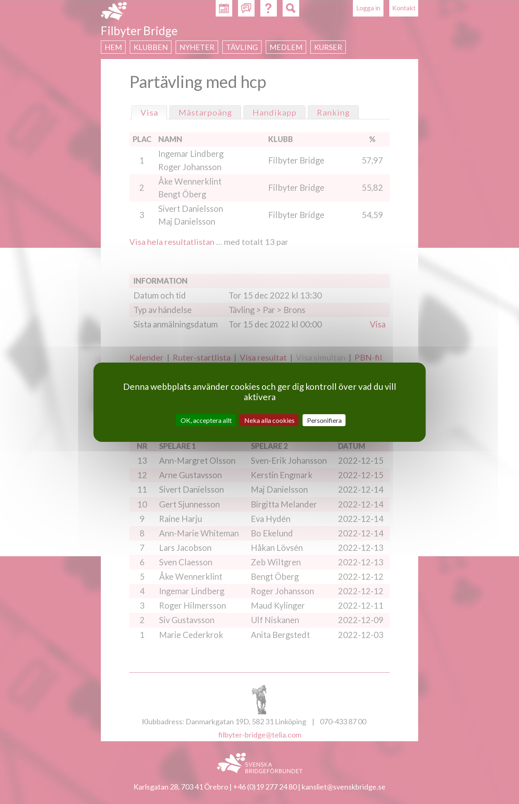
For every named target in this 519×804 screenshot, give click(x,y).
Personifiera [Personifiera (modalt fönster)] (324, 420)
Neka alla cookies (269, 420)
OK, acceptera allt (206, 420)
